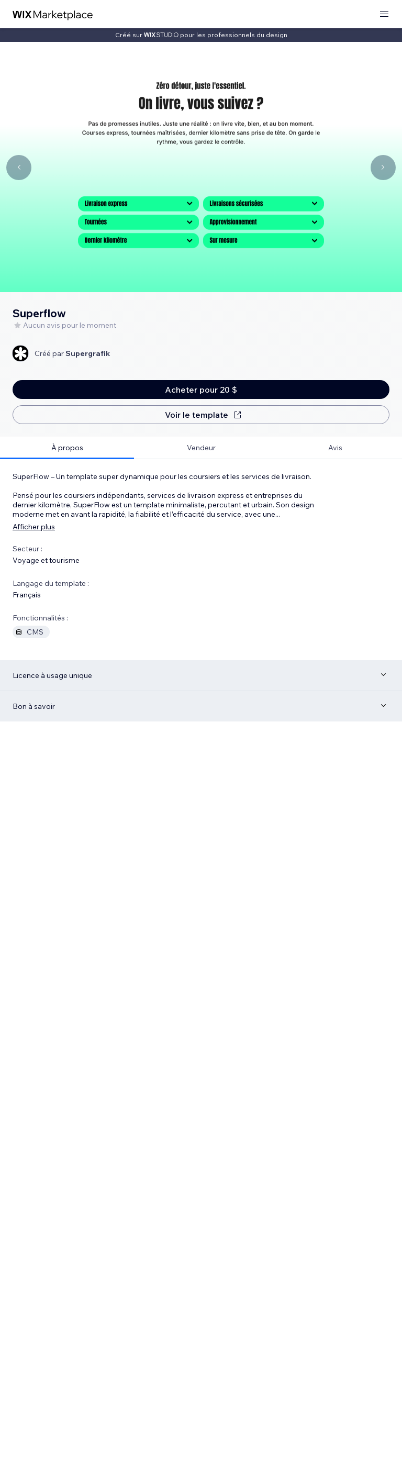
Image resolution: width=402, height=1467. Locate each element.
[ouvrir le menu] (384, 14)
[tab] (67, 448)
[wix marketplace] (53, 14)
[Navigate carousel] (18, 167)
